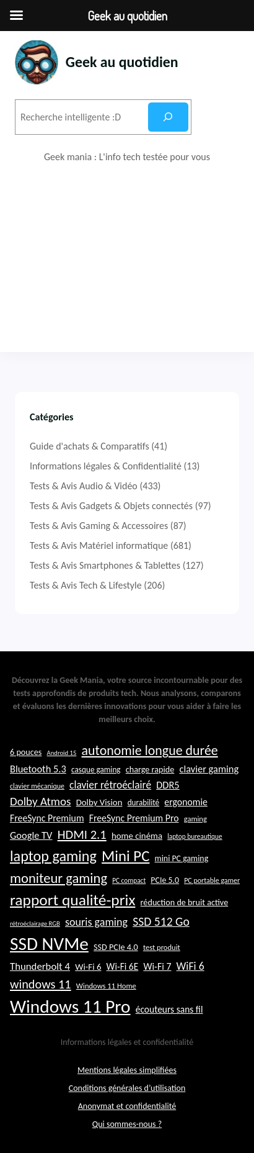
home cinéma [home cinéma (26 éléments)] (137, 835)
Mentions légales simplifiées (127, 1070)
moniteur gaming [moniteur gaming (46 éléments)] (58, 878)
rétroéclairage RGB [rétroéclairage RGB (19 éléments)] (35, 924)
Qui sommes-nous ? (127, 1124)
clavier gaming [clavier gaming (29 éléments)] (209, 768)
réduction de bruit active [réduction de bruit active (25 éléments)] (185, 902)
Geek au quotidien (122, 62)
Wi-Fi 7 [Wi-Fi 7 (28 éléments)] (157, 966)
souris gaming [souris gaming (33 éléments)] (96, 922)
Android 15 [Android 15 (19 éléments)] (62, 753)
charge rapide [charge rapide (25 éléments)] (150, 769)
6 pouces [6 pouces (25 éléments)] (26, 751)
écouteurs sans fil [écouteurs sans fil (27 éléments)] (169, 1009)
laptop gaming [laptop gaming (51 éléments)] (53, 856)
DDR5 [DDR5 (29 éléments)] (167, 785)
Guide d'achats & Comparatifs (89, 446)
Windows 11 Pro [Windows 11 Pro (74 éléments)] (70, 1006)
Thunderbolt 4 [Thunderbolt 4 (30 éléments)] (40, 966)
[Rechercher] (168, 117)
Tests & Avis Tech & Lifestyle (86, 585)
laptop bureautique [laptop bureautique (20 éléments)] (194, 836)
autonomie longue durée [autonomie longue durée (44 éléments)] (150, 750)
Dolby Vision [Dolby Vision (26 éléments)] (99, 802)
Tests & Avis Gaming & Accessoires (99, 525)
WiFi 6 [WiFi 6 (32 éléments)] (190, 966)
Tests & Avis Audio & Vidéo (84, 486)
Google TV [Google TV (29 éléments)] (31, 835)
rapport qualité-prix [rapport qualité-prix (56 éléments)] (72, 900)
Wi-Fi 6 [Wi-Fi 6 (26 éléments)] (88, 966)
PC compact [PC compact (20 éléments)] (129, 880)
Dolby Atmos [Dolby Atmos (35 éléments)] (40, 801)
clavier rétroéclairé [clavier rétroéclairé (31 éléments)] (110, 785)
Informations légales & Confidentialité (106, 466)
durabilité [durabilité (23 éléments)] (144, 802)
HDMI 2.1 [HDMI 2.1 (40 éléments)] (82, 834)
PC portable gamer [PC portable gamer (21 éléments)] (212, 880)
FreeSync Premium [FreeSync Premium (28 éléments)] (47, 818)
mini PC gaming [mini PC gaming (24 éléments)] (182, 858)
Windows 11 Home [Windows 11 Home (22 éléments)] (106, 985)
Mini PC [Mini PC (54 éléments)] (125, 856)
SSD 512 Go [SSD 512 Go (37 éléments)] (161, 921)
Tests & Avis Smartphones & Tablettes (105, 565)
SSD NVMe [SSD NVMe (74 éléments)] (49, 944)
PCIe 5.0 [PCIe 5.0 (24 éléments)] (165, 880)
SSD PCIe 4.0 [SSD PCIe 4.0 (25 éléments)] (116, 946)
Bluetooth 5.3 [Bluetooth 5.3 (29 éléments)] (38, 768)
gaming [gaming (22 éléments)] (195, 818)
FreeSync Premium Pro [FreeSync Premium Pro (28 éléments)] (134, 818)
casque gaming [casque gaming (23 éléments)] (96, 769)
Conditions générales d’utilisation (127, 1088)
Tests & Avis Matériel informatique (99, 545)
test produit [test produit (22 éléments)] (161, 947)
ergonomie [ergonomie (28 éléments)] (186, 802)
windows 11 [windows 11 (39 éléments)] (40, 984)
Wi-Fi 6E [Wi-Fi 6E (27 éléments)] (123, 966)
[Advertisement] (127, 258)
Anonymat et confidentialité (127, 1106)
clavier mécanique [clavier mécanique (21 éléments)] (37, 786)
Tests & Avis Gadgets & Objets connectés (111, 506)
